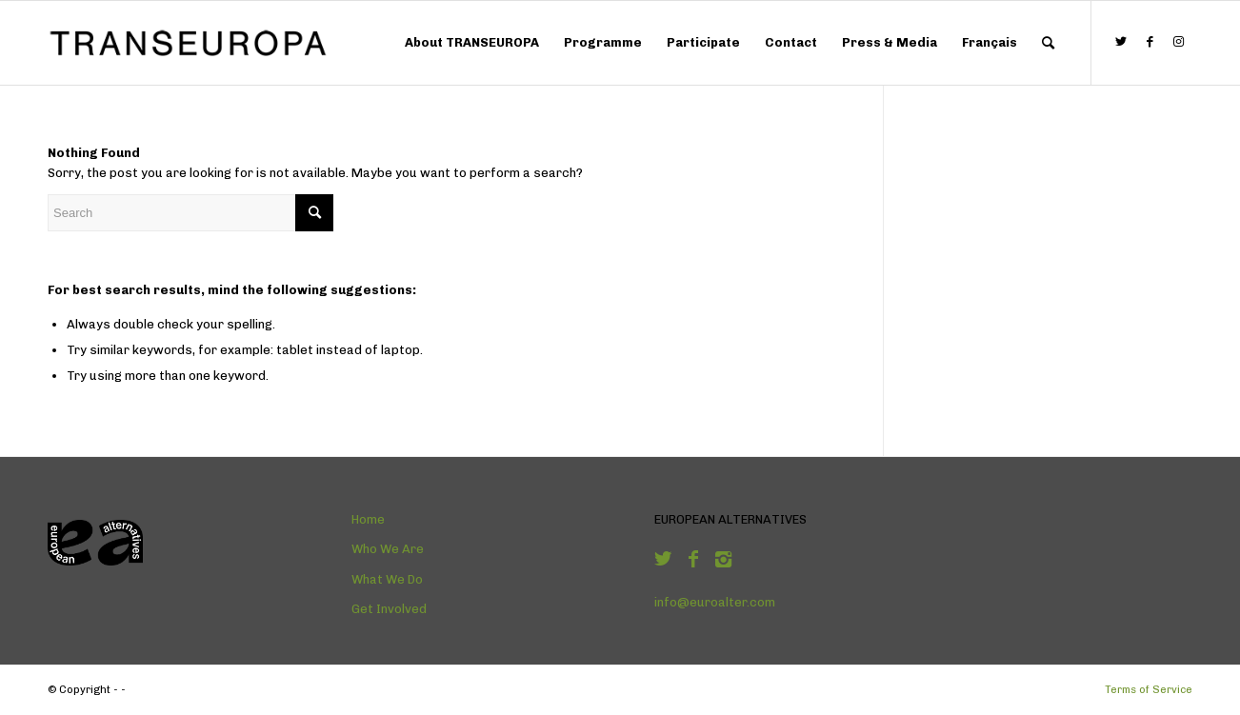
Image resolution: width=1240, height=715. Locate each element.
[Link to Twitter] (1121, 42)
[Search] (1048, 43)
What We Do (387, 579)
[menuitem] (471, 43)
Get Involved (389, 609)
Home (368, 519)
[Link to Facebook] (1149, 42)
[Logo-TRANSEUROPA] (190, 43)
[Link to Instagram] (1178, 42)
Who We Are (387, 549)
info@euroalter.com (714, 602)
